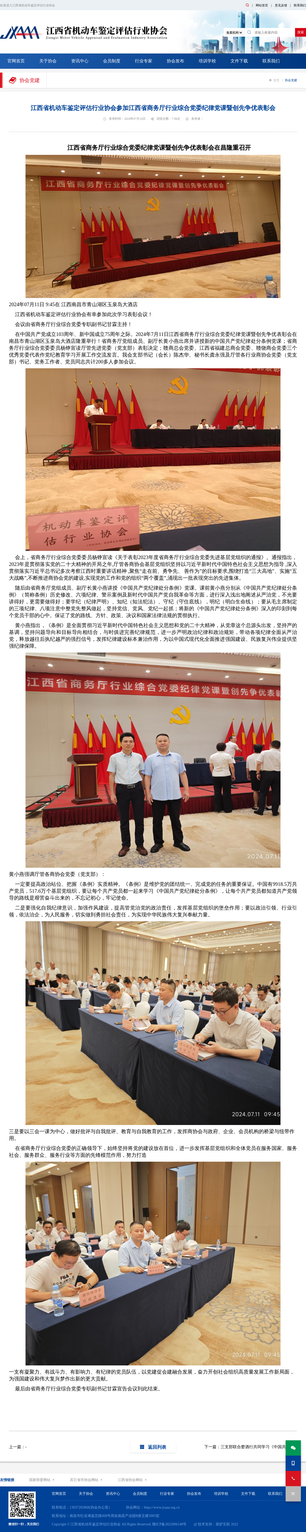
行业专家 (143, 61)
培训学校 (207, 61)
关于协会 (48, 61)
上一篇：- (18, 1447)
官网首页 (16, 61)
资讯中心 (79, 61)
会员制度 (111, 61)
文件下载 (239, 61)
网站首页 (262, 5)
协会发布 (175, 61)
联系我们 (300, 5)
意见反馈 (281, 5)
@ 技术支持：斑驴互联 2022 (216, 1524)
